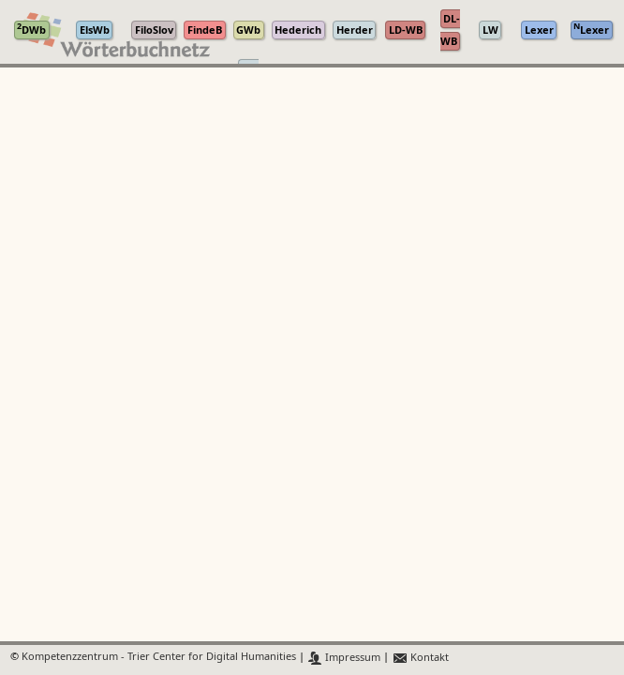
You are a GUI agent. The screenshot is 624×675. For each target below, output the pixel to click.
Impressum (344, 658)
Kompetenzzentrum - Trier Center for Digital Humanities (159, 658)
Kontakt (420, 658)
